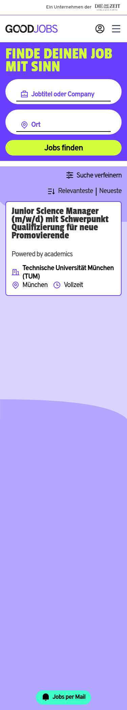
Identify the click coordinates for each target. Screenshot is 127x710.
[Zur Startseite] (31, 29)
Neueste (110, 191)
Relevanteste (75, 191)
